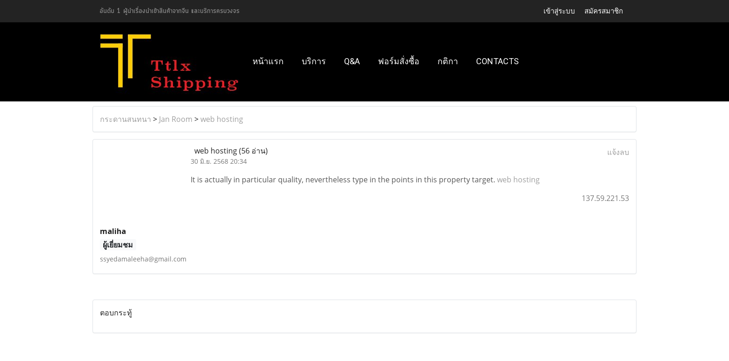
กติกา (447, 61)
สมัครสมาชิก (603, 11)
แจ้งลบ (618, 152)
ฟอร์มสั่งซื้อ (398, 61)
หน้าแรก (268, 61)
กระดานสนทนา (125, 119)
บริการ (314, 61)
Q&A (352, 61)
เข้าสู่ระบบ (559, 11)
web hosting (221, 119)
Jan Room (175, 119)
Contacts (497, 61)
